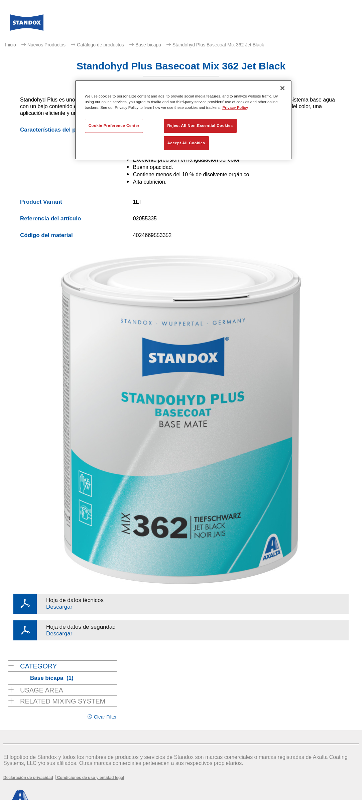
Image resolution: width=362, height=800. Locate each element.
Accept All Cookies (186, 143)
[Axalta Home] (26, 24)
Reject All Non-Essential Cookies (200, 126)
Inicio (10, 44)
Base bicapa (148, 44)
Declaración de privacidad (28, 777)
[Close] (282, 88)
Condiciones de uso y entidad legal (90, 777)
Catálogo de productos (100, 44)
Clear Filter (105, 717)
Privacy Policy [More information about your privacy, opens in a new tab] (235, 108)
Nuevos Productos (46, 44)
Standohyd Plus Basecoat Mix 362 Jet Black (218, 44)
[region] (183, 120)
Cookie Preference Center (114, 126)
